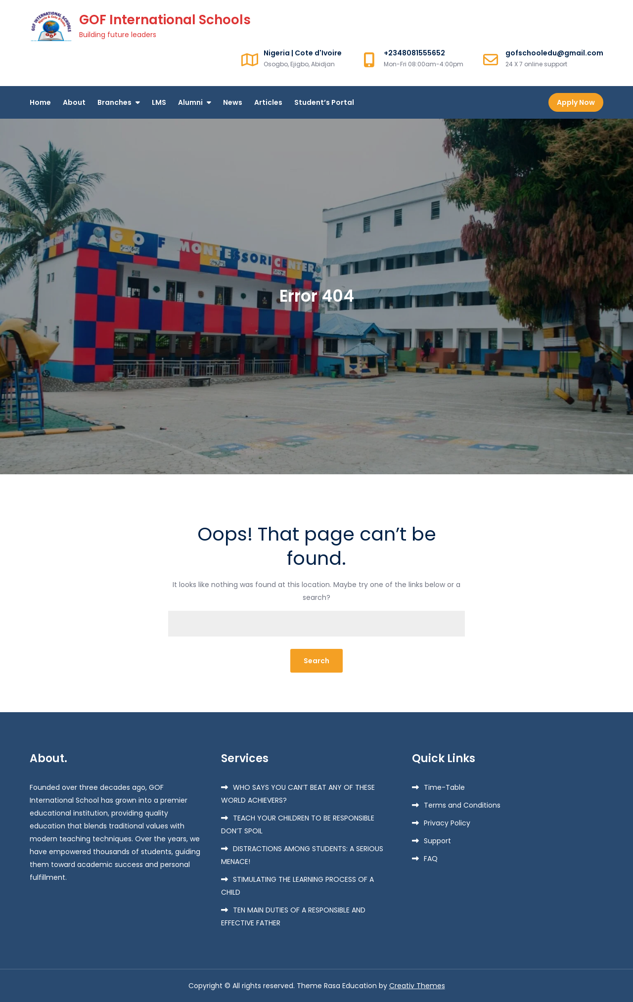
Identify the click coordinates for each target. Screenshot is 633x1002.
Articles (268, 102)
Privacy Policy (447, 823)
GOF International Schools (165, 20)
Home (40, 102)
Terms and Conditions (462, 805)
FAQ (431, 859)
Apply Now (576, 102)
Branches (114, 102)
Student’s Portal (324, 102)
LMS (159, 102)
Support (437, 841)
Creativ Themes (417, 986)
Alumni (190, 102)
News (232, 102)
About (74, 102)
